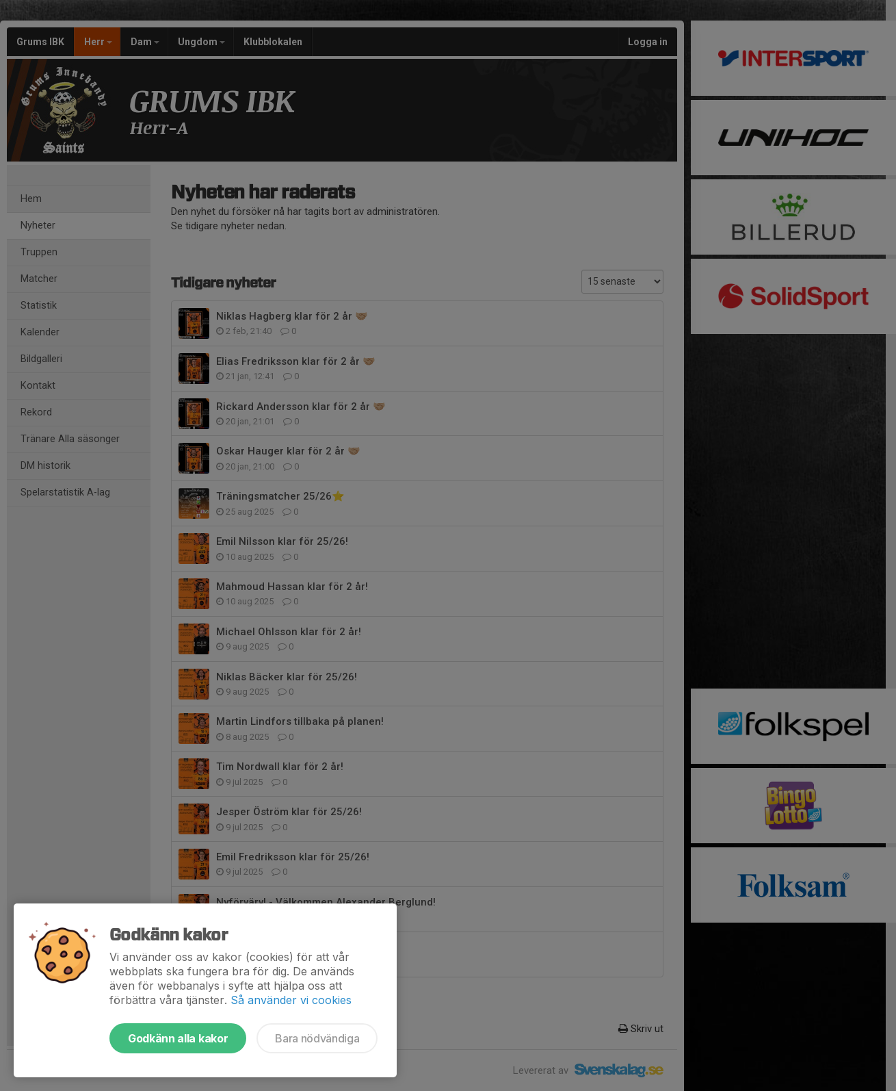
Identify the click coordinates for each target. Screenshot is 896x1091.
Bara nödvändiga (317, 1038)
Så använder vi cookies (291, 1000)
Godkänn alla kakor (178, 1038)
